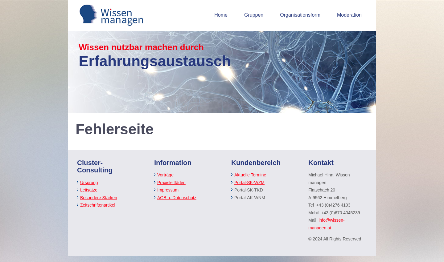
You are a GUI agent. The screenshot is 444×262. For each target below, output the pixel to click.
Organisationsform (300, 15)
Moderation (349, 15)
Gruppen (253, 15)
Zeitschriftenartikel (97, 205)
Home (221, 15)
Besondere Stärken (98, 197)
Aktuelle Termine (250, 174)
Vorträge (165, 174)
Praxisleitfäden (171, 182)
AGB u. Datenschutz (176, 197)
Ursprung (89, 182)
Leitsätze (88, 189)
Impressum (168, 189)
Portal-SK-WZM (249, 182)
